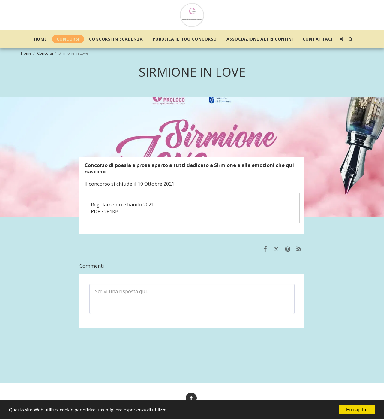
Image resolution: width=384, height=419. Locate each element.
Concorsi (45, 53)
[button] (342, 39)
